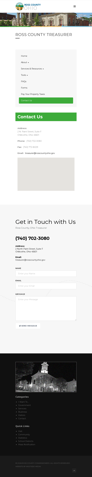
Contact (22, 418)
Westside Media (33, 466)
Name (18, 268)
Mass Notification (26, 444)
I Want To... (23, 402)
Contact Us (26, 100)
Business (22, 412)
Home (24, 56)
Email (18, 280)
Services (22, 408)
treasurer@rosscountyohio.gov (40, 153)
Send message (28, 326)
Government (24, 405)
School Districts (25, 441)
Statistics (22, 438)
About (25, 62)
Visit (20, 431)
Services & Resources (32, 68)
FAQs (23, 81)
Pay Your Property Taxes (33, 94)
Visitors (21, 415)
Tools (24, 75)
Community (24, 434)
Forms (24, 88)
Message (20, 294)
